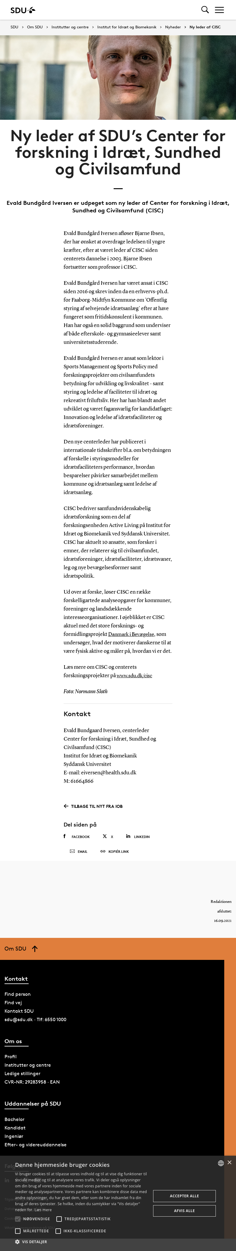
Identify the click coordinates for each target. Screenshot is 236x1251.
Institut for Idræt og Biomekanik (126, 27)
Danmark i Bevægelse (132, 634)
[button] (18, 1219)
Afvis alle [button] (184, 1210)
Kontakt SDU (19, 1015)
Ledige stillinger (22, 1078)
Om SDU (35, 27)
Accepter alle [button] (184, 1196)
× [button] (229, 1163)
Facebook (77, 836)
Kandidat (15, 1132)
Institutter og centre (70, 27)
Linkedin (138, 836)
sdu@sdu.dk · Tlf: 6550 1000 (35, 1024)
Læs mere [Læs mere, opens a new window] (43, 1209)
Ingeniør (14, 1140)
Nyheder (173, 27)
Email (78, 853)
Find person (18, 998)
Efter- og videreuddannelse (36, 1148)
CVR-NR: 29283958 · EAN (32, 1086)
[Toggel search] (205, 10)
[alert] (118, 1203)
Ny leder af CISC (205, 27)
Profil (11, 1061)
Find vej (13, 1007)
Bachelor (14, 1123)
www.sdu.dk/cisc (136, 675)
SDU (14, 27)
